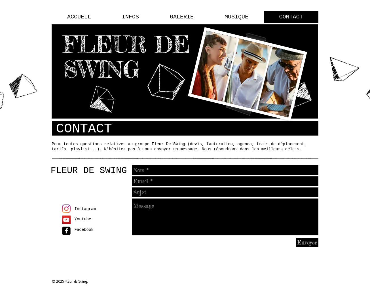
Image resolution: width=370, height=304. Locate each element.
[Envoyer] (307, 242)
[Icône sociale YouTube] (66, 220)
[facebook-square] (66, 231)
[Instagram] (66, 208)
